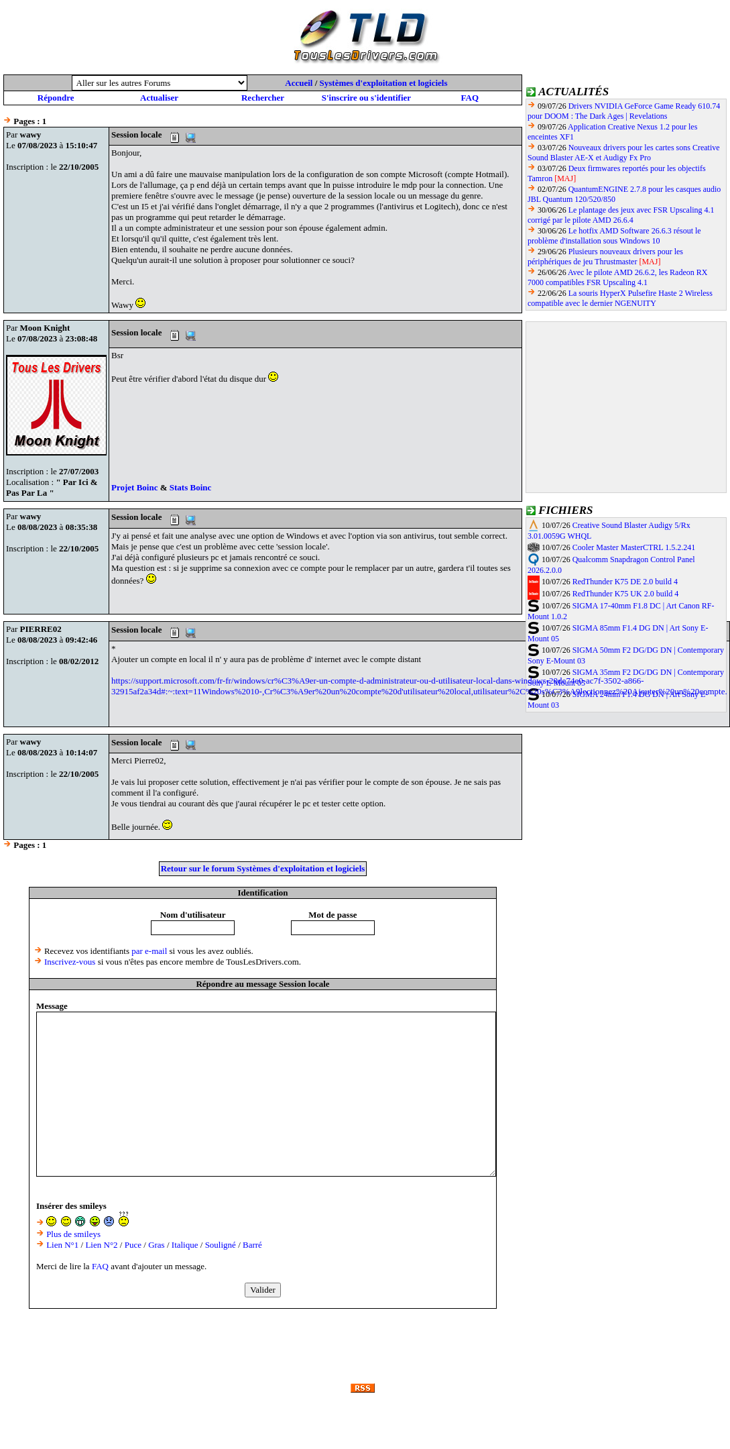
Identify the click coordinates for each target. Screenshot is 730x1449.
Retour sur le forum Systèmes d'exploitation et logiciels (263, 868)
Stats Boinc (190, 487)
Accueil (298, 83)
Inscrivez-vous (70, 962)
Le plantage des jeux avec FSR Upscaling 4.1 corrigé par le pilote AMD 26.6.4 (621, 215)
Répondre (56, 98)
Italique (185, 1245)
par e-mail (149, 951)
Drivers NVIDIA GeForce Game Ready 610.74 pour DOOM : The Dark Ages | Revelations (624, 111)
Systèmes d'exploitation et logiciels (384, 83)
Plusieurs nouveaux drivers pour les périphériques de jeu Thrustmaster (605, 256)
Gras (156, 1245)
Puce (133, 1245)
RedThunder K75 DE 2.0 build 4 (625, 581)
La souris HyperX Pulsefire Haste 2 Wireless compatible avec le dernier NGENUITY (620, 298)
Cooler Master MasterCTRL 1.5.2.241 (634, 547)
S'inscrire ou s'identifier (366, 98)
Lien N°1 (62, 1245)
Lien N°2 (101, 1245)
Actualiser (159, 98)
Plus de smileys (73, 1234)
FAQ (470, 98)
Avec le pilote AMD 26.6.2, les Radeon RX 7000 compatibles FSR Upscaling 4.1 (617, 277)
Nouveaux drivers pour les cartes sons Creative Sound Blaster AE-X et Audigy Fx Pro (624, 152)
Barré (252, 1245)
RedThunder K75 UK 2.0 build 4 (625, 593)
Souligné (220, 1245)
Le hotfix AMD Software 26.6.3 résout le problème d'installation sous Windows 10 (614, 236)
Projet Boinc (135, 487)
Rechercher (262, 98)
